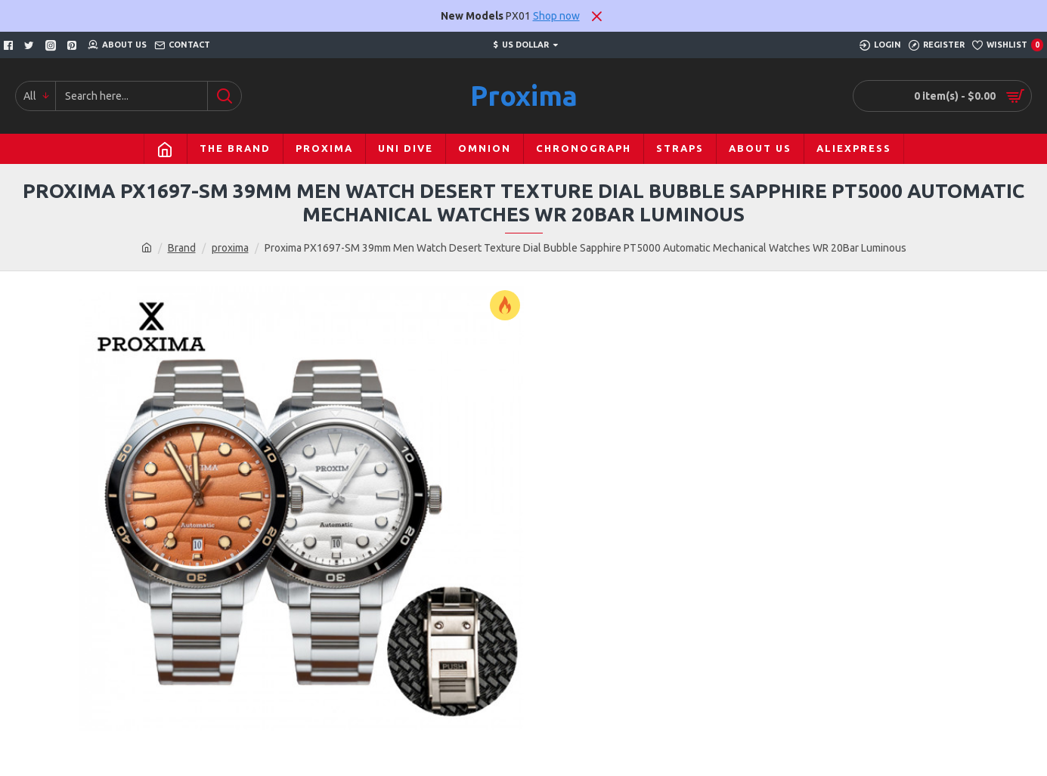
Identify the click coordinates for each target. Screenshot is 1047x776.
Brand (182, 248)
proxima (230, 248)
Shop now (556, 16)
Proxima (524, 95)
